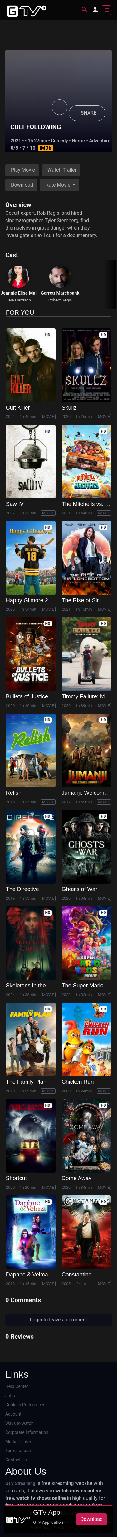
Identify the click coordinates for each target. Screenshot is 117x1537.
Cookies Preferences (25, 1404)
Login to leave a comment (58, 1320)
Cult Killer (18, 408)
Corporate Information (26, 1432)
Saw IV (15, 504)
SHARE (88, 113)
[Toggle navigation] (106, 10)
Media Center (18, 1441)
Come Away (77, 1178)
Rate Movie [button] (58, 185)
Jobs (10, 1395)
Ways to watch (19, 1423)
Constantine (77, 1274)
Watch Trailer (61, 170)
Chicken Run (78, 1082)
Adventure (99, 140)
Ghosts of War (79, 889)
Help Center (16, 1386)
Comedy (59, 140)
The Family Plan (26, 1082)
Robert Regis (60, 300)
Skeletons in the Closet (34, 985)
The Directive (22, 889)
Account (13, 1414)
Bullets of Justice (27, 696)
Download (22, 185)
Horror (78, 140)
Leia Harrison (18, 300)
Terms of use (18, 1450)
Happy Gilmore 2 (27, 600)
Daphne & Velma (27, 1274)
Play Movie (23, 170)
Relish (14, 793)
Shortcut (16, 1178)
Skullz (69, 408)
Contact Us (16, 1459)
